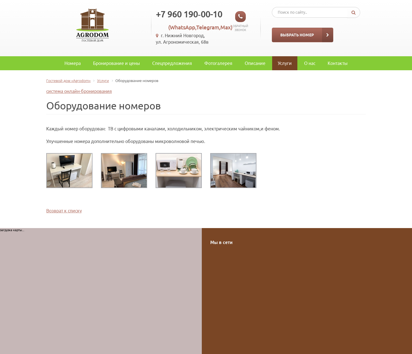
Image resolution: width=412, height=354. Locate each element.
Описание (255, 63)
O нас (309, 63)
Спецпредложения (172, 63)
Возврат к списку (64, 210)
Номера (72, 63)
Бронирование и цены (116, 63)
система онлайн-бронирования (79, 91)
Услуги (285, 63)
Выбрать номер (297, 35)
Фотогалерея (218, 63)
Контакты (338, 63)
